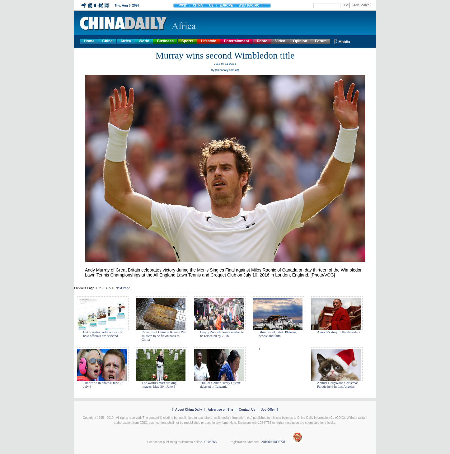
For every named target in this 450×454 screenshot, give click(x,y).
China (107, 41)
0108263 (210, 442)
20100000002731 (273, 442)
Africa (125, 41)
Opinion (300, 41)
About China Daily (188, 409)
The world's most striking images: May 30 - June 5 (159, 384)
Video (280, 41)
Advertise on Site (220, 409)
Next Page (122, 288)
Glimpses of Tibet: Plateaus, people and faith (278, 334)
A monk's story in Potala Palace (338, 332)
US (211, 5)
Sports (187, 41)
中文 (183, 5)
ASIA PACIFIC (249, 5)
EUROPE (226, 5)
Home (89, 41)
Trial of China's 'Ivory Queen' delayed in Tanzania (220, 384)
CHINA (198, 5)
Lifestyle (208, 41)
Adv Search (361, 5)
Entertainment (236, 41)
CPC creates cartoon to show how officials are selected (103, 334)
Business (165, 41)
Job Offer (268, 409)
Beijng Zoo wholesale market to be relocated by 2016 (222, 334)
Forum (320, 41)
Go (346, 5)
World (144, 41)
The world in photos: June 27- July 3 (103, 384)
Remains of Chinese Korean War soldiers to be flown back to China (164, 335)
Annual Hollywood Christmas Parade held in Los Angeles (337, 384)
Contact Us (247, 409)
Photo (262, 41)
